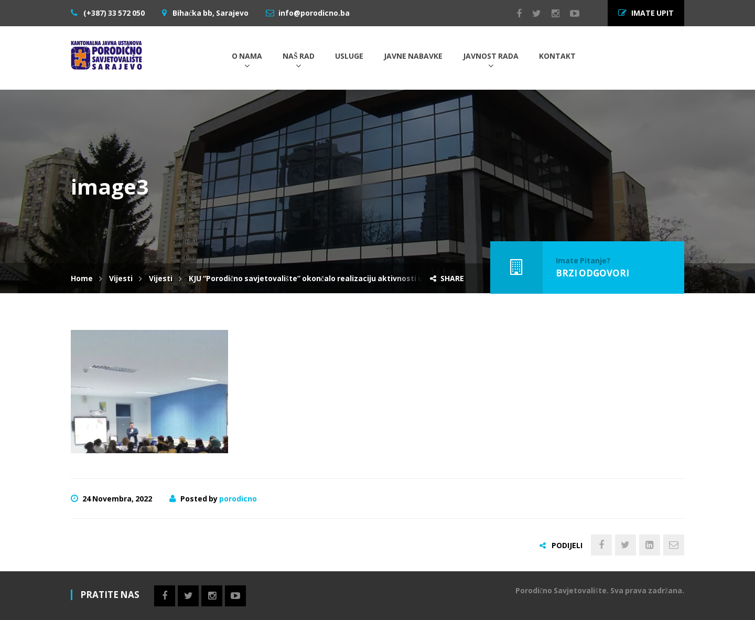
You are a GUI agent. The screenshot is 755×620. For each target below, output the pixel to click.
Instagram (550, 13)
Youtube (569, 13)
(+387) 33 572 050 (113, 13)
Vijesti (121, 278)
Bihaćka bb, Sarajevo (210, 13)
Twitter (531, 13)
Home (82, 278)
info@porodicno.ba (314, 13)
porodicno (238, 499)
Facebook (514, 13)
